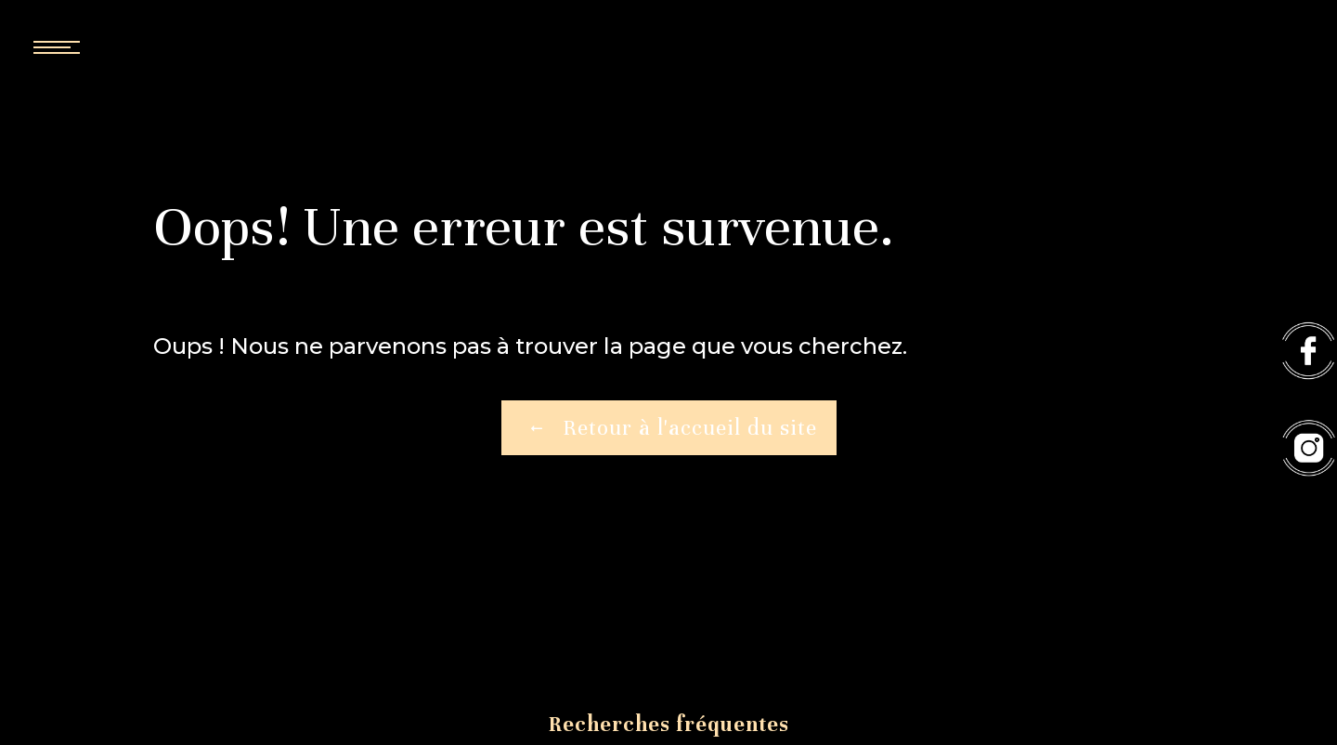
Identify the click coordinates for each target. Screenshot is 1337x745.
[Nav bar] (111, 46)
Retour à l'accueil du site (669, 428)
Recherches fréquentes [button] (669, 724)
